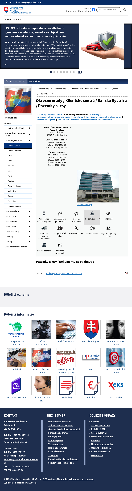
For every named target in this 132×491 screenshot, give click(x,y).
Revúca (11, 181)
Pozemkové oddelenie (68, 119)
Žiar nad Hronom (14, 206)
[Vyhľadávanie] (108, 9)
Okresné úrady (35, 81)
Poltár (10, 176)
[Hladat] (124, 10)
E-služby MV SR (98, 429)
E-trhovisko (97, 455)
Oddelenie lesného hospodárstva (96, 119)
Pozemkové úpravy (46, 119)
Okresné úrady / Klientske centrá (15, 134)
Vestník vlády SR (99, 432)
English (87, 8)
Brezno (11, 156)
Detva (10, 161)
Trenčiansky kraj (12, 231)
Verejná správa (55, 444)
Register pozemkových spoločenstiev (103, 117)
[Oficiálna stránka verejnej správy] (31, 2)
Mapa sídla (62, 479)
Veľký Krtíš (12, 191)
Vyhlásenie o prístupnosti (81, 479)
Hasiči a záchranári (57, 447)
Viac (6, 65)
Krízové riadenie (56, 451)
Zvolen (10, 196)
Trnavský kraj (11, 236)
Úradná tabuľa (55, 114)
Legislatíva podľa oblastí (14, 128)
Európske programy (58, 432)
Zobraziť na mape (98, 188)
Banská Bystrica (14, 145)
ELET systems (49, 479)
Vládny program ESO (101, 447)
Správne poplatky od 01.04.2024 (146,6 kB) (64, 273)
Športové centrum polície (61, 462)
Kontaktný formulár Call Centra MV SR (21, 461)
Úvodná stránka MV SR (15, 81)
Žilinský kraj (10, 241)
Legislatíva (78, 117)
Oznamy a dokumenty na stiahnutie (54, 117)
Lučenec (11, 171)
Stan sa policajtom (100, 425)
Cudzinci (95, 440)
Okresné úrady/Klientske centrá (64, 429)
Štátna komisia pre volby (60, 425)
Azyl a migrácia (55, 440)
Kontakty (94, 114)
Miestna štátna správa (102, 444)
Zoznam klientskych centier (16, 247)
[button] (13, 19)
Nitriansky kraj (11, 221)
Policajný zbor (55, 436)
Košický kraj (11, 216)
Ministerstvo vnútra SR (59, 421)
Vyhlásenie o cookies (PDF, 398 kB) (20, 482)
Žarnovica (12, 201)
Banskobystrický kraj (14, 141)
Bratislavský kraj (12, 211)
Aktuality (8, 123)
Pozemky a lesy (46, 93)
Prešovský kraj (12, 226)
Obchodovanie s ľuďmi (102, 436)
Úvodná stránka (11, 118)
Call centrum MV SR (100, 451)
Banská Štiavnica (14, 150)
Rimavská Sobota (14, 186)
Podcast (95, 421)
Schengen (53, 455)
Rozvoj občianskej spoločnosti (63, 459)
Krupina (11, 166)
